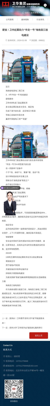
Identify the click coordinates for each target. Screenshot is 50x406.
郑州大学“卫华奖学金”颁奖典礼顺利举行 (25, 328)
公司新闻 (44, 13)
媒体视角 (25, 19)
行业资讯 (40, 19)
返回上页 (38, 335)
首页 (27, 13)
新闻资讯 (34, 13)
